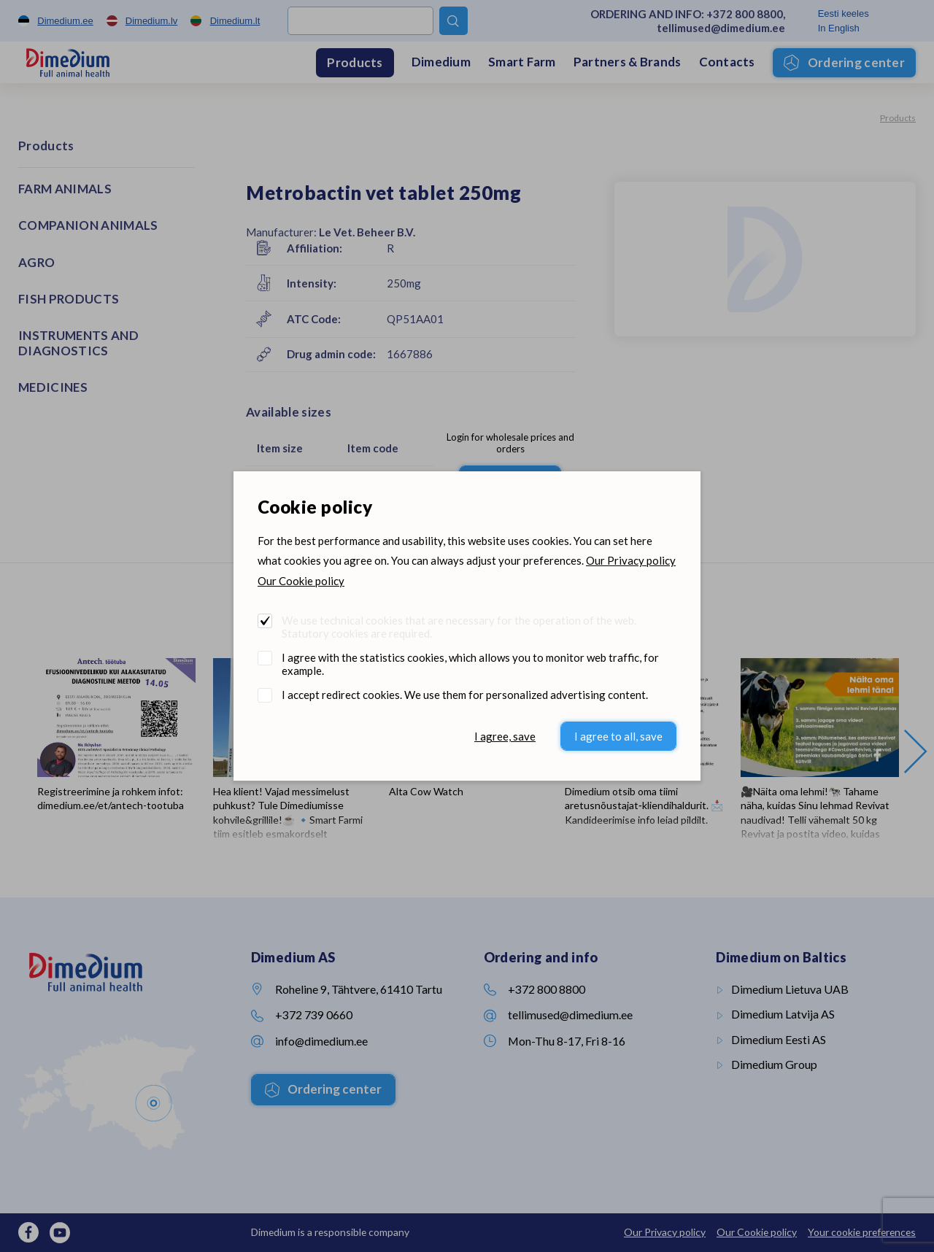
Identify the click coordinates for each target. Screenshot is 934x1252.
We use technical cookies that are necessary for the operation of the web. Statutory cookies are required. (459, 627)
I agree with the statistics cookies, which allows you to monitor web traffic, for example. (470, 664)
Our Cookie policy (301, 580)
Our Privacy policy (631, 560)
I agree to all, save (618, 736)
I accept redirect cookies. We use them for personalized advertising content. (465, 694)
